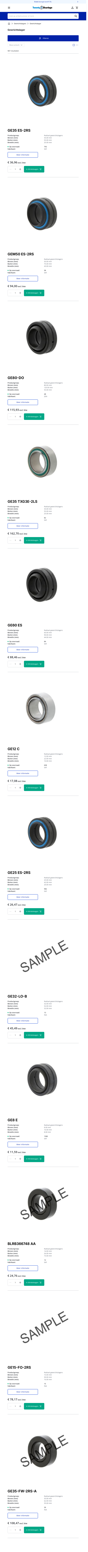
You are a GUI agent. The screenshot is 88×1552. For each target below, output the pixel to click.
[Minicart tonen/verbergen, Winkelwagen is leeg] (77, 7)
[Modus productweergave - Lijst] (77, 45)
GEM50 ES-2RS (21, 254)
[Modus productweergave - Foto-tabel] (73, 45)
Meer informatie (22, 155)
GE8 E (13, 1120)
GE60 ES (15, 625)
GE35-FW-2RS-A (22, 1491)
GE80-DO (16, 378)
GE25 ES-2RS (19, 872)
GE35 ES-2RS (19, 130)
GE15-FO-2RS (19, 1367)
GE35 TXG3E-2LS (22, 501)
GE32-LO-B (17, 996)
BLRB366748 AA (22, 1244)
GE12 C (14, 749)
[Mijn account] (72, 7)
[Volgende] (78, 2)
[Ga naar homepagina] (9, 23)
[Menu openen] (9, 7)
